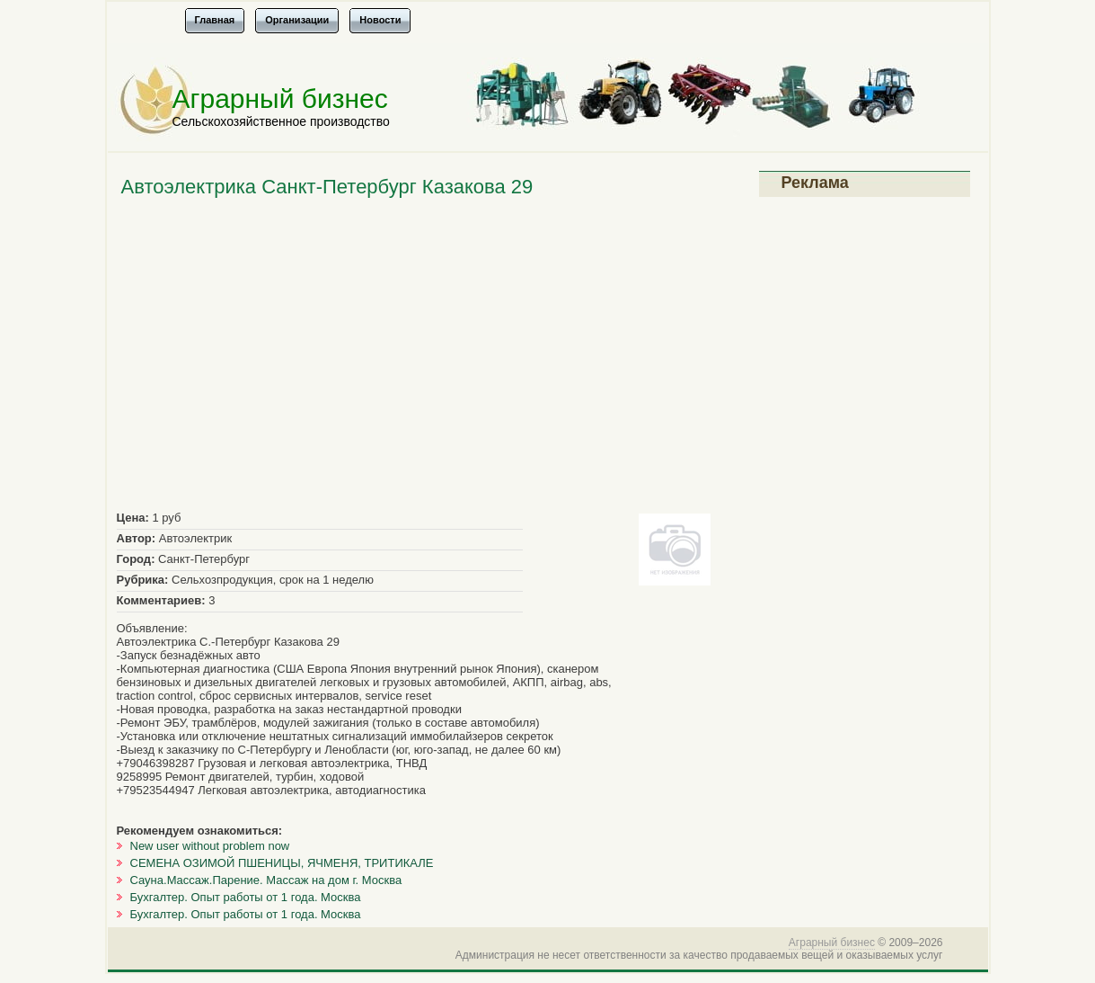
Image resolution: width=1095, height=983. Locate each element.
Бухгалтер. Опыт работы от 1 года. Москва (245, 897)
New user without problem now (210, 846)
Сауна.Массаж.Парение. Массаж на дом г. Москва (266, 880)
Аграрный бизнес (280, 98)
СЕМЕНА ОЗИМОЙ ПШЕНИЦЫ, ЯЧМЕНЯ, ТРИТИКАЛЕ (282, 863)
